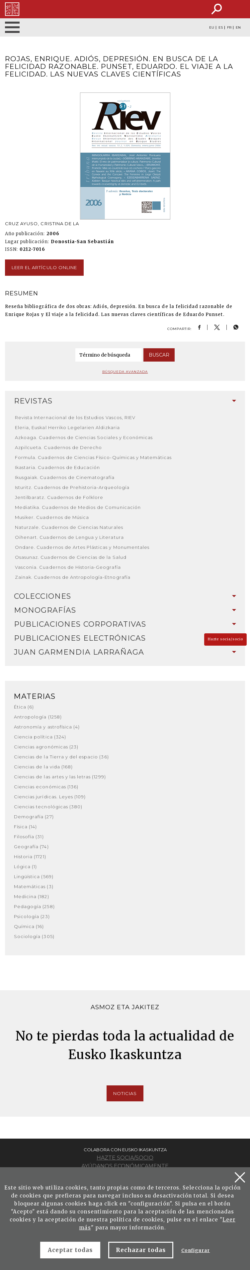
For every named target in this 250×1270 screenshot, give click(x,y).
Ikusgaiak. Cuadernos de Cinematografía (65, 477)
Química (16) (29, 926)
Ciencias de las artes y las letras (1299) (60, 776)
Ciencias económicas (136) (46, 786)
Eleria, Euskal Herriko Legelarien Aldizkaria (67, 427)
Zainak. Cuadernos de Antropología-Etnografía (72, 577)
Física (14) (25, 826)
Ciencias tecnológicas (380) (48, 806)
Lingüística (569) (33, 876)
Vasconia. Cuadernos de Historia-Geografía (68, 567)
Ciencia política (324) (40, 736)
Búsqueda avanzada (125, 372)
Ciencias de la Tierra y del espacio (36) (61, 756)
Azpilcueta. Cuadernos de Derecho (58, 447)
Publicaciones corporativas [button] (125, 624)
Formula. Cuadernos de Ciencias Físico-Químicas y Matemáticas (93, 457)
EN (238, 27)
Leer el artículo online (44, 267)
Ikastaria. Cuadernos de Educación (57, 467)
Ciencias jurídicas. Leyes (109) (50, 796)
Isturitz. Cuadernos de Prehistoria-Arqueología (72, 487)
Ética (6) (24, 707)
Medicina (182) (31, 896)
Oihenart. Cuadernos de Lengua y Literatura (69, 537)
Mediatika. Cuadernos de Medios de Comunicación (78, 507)
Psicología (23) (32, 916)
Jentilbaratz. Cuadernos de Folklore (59, 497)
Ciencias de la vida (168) (43, 766)
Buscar (159, 355)
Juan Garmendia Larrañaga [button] (125, 652)
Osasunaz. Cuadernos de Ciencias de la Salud (70, 557)
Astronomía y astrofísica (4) (47, 726)
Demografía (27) (34, 816)
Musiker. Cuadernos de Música (52, 517)
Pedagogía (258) (34, 906)
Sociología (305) (34, 936)
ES (220, 27)
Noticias (125, 1093)
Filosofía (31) (29, 836)
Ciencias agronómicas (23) (46, 746)
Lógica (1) (25, 866)
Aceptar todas (70, 1250)
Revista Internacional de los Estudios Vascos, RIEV (75, 417)
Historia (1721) (30, 856)
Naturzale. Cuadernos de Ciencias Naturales (69, 527)
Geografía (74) (31, 846)
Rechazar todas (141, 1250)
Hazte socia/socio (225, 639)
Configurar (195, 1250)
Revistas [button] (125, 401)
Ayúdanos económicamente (125, 1166)
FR (229, 27)
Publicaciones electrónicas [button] (125, 638)
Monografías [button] (125, 610)
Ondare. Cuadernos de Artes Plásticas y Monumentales (82, 547)
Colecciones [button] (125, 596)
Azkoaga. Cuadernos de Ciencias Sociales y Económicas (84, 437)
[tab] (125, 401)
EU (211, 27)
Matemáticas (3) (33, 886)
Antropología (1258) (38, 716)
